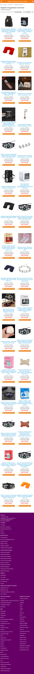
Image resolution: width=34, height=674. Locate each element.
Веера (21, 615)
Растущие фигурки (5, 656)
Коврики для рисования (6, 664)
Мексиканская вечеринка (6, 558)
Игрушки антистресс (5, 662)
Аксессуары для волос (25, 631)
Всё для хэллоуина (5, 562)
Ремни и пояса (23, 639)
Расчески (22, 629)
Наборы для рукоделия (6, 668)
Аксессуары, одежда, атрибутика (8, 591)
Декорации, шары (4, 589)
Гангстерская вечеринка (6, 556)
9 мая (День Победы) (5, 604)
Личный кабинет (4, 537)
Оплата (2, 531)
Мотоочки (22, 612)
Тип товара (3, 577)
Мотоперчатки (23, 617)
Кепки (21, 606)
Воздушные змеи (4, 650)
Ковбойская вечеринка (5, 564)
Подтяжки (22, 600)
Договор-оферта (4, 541)
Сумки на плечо (23, 641)
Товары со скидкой (5, 545)
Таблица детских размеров (6, 547)
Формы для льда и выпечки (6, 631)
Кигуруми (22, 602)
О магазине (3, 524)
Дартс (2, 652)
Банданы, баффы (23, 623)
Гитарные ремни (23, 625)
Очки (21, 610)
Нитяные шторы (4, 621)
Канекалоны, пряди (24, 627)
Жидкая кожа (3, 637)
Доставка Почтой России (6, 529)
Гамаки (2, 644)
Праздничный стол (5, 587)
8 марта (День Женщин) (6, 602)
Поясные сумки (23, 637)
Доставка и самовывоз (5, 526)
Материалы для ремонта (6, 639)
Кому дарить (3, 575)
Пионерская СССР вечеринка (7, 568)
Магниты (2, 646)
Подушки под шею (4, 627)
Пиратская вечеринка (5, 552)
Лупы (2, 660)
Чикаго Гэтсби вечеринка (6, 560)
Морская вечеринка (5, 566)
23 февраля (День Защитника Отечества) (10, 600)
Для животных (23, 643)
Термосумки (3, 611)
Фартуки (2, 617)
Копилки (2, 629)
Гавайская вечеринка (5, 554)
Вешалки (2, 625)
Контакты (3, 533)
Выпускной (3, 606)
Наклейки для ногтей (24, 649)
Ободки (21, 608)
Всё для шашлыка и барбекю (7, 619)
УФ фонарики (3, 648)
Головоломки (3, 666)
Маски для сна (23, 633)
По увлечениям (4, 581)
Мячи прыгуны (4, 654)
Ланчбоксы (3, 613)
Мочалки (2, 641)
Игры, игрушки (4, 594)
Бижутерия (22, 635)
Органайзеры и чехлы (5, 623)
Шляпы (21, 604)
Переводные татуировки (25, 645)
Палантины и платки (24, 647)
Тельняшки (22, 621)
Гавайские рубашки (24, 598)
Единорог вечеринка (5, 570)
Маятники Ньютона (5, 658)
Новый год (3, 598)
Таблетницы (3, 615)
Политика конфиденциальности (7, 539)
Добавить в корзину (9, 40)
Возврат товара (4, 543)
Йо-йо (2, 635)
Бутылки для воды (5, 633)
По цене (2, 583)
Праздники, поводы (5, 579)
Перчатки (22, 619)
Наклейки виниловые (5, 670)
